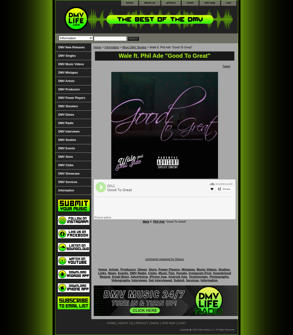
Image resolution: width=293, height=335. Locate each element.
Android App (177, 276)
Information (112, 47)
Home (97, 47)
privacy (171, 2)
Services (192, 280)
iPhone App (158, 276)
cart (228, 2)
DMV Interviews (69, 131)
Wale (146, 221)
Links (102, 273)
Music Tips (166, 273)
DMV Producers (69, 89)
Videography (120, 280)
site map (210, 2)
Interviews (139, 280)
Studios (224, 269)
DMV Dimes (66, 114)
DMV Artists (66, 81)
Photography (218, 276)
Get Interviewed (160, 280)
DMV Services (67, 182)
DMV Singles (67, 55)
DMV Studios (67, 140)
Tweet (226, 66)
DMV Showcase (69, 173)
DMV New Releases (71, 47)
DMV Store (65, 156)
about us (149, 2)
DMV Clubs (66, 165)
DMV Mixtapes (68, 72)
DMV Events (66, 148)
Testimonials (198, 276)
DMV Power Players (71, 98)
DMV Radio (66, 123)
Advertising (139, 276)
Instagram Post (200, 273)
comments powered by (164, 259)
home (129, 2)
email (190, 2)
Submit (179, 280)
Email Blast (120, 276)
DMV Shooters (68, 106)
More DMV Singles (134, 47)
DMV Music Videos (71, 64)
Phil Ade (159, 221)
